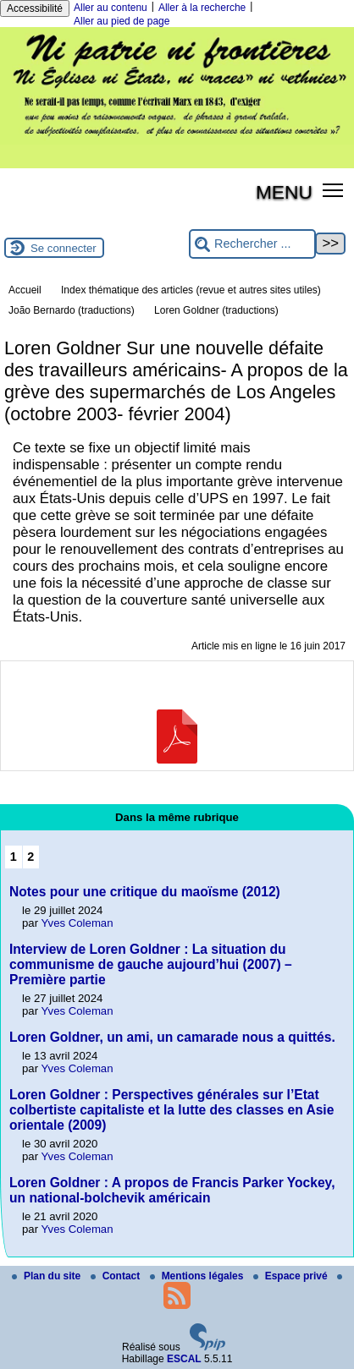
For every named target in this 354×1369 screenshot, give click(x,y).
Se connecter (63, 248)
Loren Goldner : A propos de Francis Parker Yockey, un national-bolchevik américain (172, 1190)
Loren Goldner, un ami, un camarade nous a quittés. (172, 1037)
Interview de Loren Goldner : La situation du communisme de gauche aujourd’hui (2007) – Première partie (150, 964)
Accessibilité (35, 8)
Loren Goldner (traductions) (216, 310)
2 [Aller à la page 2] (30, 856)
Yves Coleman (77, 923)
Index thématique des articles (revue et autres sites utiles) (191, 290)
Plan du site (48, 1276)
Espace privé (291, 1276)
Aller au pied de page (121, 21)
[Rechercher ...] (252, 244)
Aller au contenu (110, 8)
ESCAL (184, 1359)
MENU (284, 192)
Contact (117, 1276)
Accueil (24, 290)
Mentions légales (198, 1276)
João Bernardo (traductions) (71, 310)
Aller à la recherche (202, 8)
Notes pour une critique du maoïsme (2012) (144, 891)
